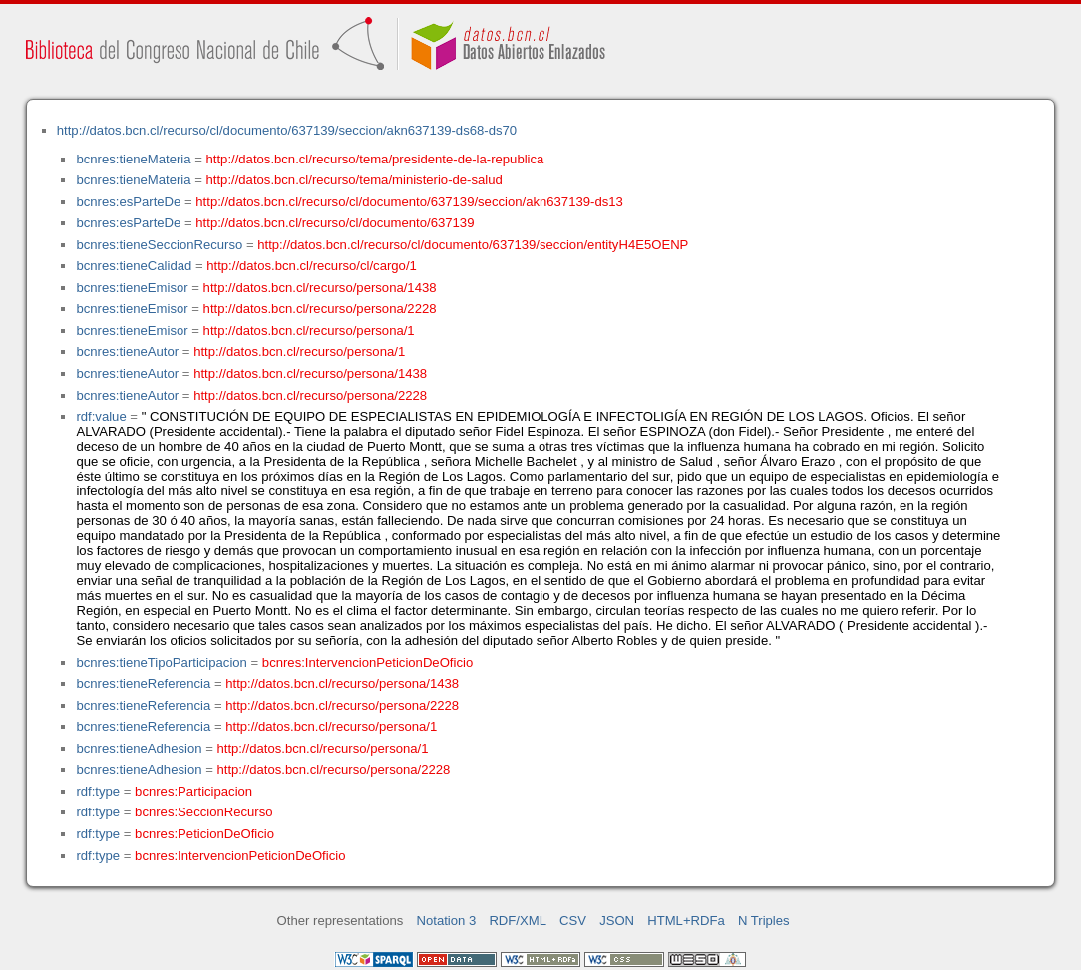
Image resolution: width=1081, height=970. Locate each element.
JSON (616, 920)
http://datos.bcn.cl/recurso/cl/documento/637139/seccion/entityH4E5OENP (472, 244)
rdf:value (101, 416)
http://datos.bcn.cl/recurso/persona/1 (309, 330)
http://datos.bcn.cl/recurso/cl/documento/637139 (334, 222)
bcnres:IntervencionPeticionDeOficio (367, 662)
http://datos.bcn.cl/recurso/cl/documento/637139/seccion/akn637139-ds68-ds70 (287, 130)
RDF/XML (517, 920)
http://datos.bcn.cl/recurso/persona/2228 (320, 308)
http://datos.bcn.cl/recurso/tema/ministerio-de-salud (354, 179)
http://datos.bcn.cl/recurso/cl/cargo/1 (311, 265)
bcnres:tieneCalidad (133, 265)
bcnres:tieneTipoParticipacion (161, 662)
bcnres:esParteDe (128, 201)
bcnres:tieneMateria (133, 159)
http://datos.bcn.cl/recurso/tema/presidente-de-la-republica (375, 159)
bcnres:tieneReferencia (143, 683)
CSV (572, 920)
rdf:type (98, 791)
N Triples (764, 920)
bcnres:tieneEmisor (131, 287)
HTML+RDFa (686, 920)
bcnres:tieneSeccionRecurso (159, 244)
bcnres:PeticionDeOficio (204, 833)
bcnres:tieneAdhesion (138, 748)
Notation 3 (447, 920)
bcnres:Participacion (193, 791)
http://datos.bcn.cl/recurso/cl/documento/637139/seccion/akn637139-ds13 (409, 201)
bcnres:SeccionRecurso (203, 812)
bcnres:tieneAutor (127, 351)
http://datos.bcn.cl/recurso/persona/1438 (320, 287)
